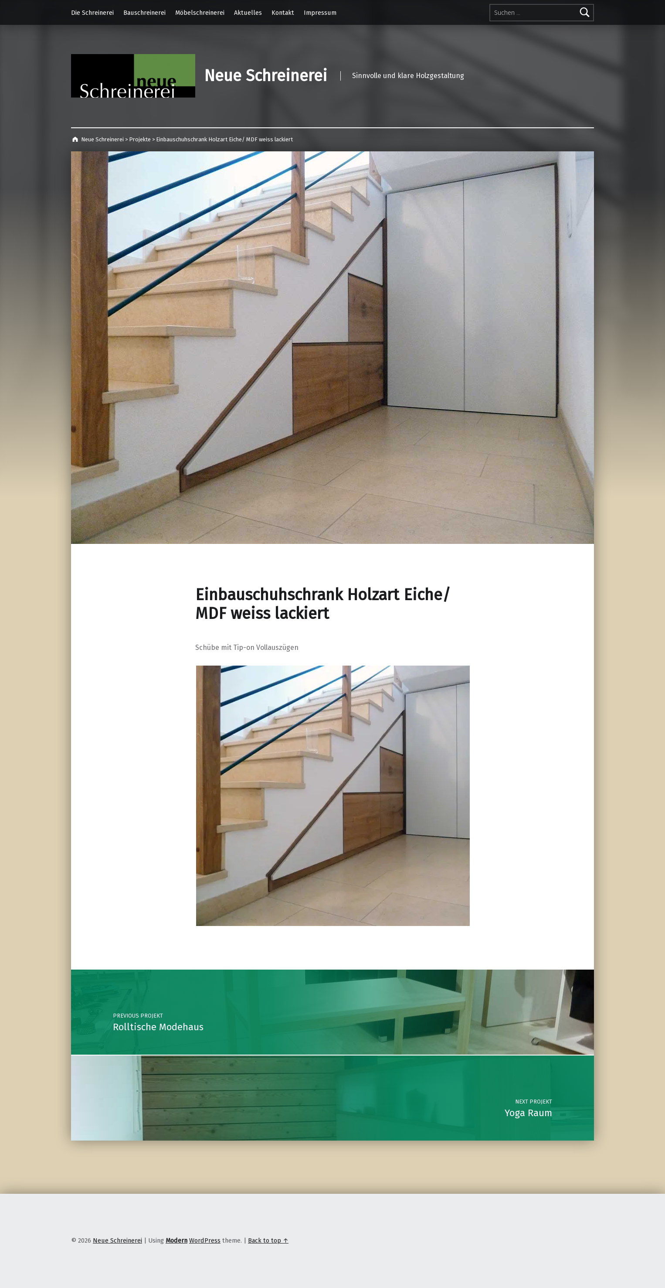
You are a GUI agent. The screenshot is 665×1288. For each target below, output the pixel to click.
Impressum (320, 13)
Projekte (140, 139)
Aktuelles (248, 13)
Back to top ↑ (268, 1240)
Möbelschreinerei (199, 13)
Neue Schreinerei (265, 75)
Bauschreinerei (144, 13)
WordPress (205, 1240)
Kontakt (282, 13)
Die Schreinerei (92, 13)
